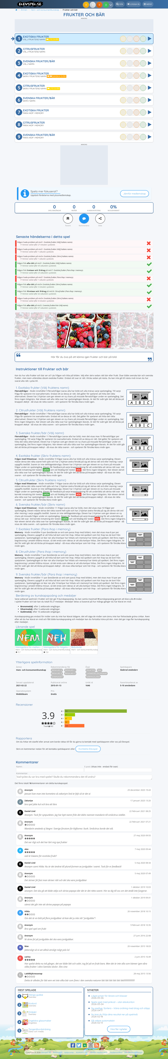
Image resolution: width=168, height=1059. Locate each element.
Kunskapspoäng (94, 210)
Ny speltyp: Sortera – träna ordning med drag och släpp (120, 1008)
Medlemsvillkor (116, 1052)
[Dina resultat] (106, 5)
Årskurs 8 (57, 673)
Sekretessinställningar (133, 1052)
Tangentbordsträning (39, 1029)
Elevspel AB (46, 1052)
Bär (99, 670)
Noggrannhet (113, 210)
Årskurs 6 (57, 670)
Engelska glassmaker (39, 1020)
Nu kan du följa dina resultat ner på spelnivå (114, 1014)
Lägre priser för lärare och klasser (109, 995)
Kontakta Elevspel (88, 749)
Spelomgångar (54, 210)
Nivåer (74, 210)
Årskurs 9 (70, 673)
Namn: (19, 766)
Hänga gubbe (35, 994)
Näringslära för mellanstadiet (31, 647)
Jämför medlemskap (134, 193)
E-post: (87, 766)
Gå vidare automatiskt (103, 1020)
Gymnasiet (57, 676)
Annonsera (57, 1052)
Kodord (32, 1003)
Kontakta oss (81, 1052)
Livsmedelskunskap (96, 673)
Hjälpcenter (69, 1052)
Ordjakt (32, 1012)
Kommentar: (22, 773)
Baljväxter (76, 647)
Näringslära (93, 676)
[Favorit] (68, 219)
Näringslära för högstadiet (57, 647)
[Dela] (100, 219)
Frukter (90, 670)
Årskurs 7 (70, 670)
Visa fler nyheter (118, 1029)
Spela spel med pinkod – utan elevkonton (112, 1002)
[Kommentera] (84, 219)
